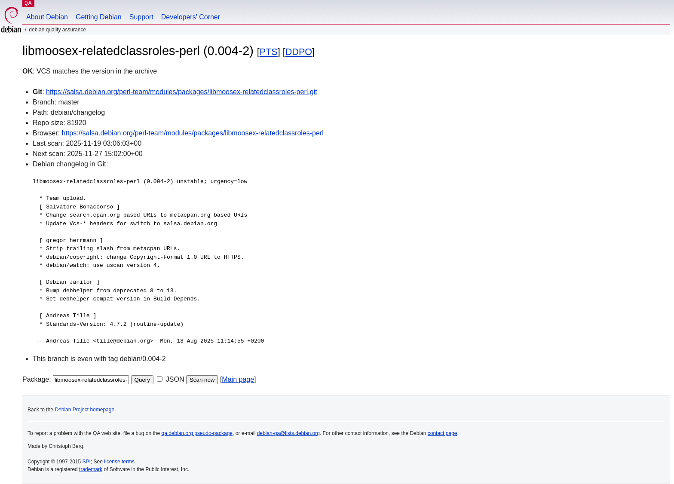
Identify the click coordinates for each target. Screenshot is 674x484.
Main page (238, 379)
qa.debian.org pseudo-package (197, 433)
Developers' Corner (190, 17)
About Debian (47, 17)
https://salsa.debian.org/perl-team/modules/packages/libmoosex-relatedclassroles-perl (193, 133)
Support (141, 17)
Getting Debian (99, 17)
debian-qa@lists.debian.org (288, 433)
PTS (269, 51)
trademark (90, 469)
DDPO (298, 51)
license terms (119, 462)
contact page (442, 433)
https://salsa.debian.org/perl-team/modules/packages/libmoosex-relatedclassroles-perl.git (181, 91)
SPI (87, 462)
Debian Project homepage (84, 410)
